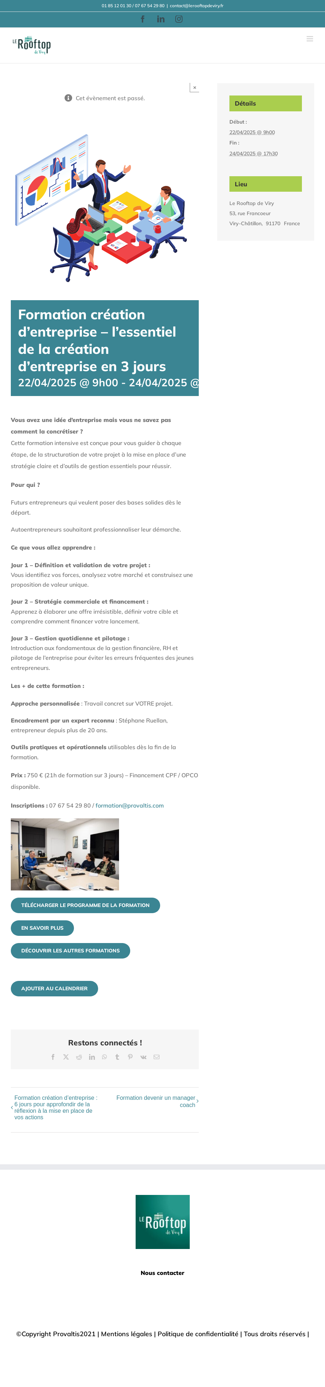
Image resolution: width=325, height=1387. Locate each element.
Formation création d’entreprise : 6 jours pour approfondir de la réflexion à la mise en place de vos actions (55, 1107)
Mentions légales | (129, 1334)
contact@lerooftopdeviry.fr (197, 5)
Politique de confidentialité (198, 1334)
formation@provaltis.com (130, 805)
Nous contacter (162, 1272)
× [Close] (195, 87)
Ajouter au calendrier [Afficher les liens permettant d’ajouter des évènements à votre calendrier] (54, 989)
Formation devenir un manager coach (156, 1101)
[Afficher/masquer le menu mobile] (310, 39)
